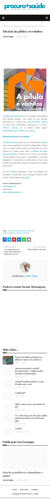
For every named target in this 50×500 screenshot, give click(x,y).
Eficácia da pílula (10, 136)
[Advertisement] (25, 55)
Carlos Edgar (8, 37)
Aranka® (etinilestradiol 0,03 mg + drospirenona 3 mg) (30, 383)
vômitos (6, 128)
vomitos (19, 233)
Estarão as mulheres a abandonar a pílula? (23, 474)
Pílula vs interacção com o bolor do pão (30, 405)
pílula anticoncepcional (14, 116)
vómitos (17, 26)
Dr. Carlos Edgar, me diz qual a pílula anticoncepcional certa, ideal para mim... (31, 418)
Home (15, 489)
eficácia (35, 151)
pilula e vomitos (9, 233)
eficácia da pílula (11, 142)
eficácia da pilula (14, 231)
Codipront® (20, 393)
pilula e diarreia (28, 231)
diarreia (15, 128)
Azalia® (18, 428)
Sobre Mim (24, 489)
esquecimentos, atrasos (37, 122)
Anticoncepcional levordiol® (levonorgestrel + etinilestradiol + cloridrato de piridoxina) (29, 371)
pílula (32, 131)
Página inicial (8, 26)
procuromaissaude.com (12, 192)
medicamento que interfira (13, 131)
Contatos (34, 489)
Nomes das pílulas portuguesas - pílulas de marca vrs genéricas (29, 358)
